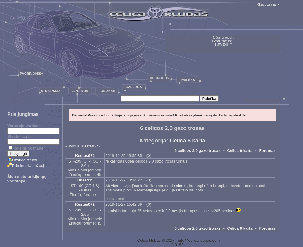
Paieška (188, 80)
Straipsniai (51, 90)
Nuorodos (159, 78)
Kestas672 (91, 146)
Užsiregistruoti (22, 160)
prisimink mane (26, 148)
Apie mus (80, 90)
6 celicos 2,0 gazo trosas (197, 150)
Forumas (107, 90)
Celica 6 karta (187, 140)
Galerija (133, 87)
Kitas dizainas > (268, 4)
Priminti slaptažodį (25, 165)
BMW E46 (222, 44)
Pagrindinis (30, 73)
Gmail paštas (221, 41)
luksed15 (84, 180)
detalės (176, 185)
